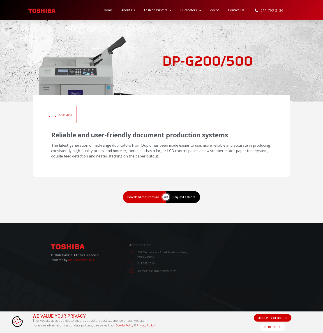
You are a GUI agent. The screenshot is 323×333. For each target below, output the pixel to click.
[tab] (60, 114)
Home (108, 10)
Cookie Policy (124, 326)
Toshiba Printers (157, 10)
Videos (214, 10)
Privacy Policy (146, 326)
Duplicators (190, 10)
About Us (128, 10)
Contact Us (236, 10)
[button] (272, 318)
